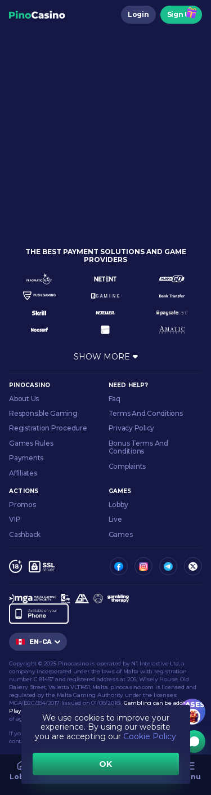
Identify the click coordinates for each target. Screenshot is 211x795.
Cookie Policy (149, 736)
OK (105, 764)
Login (138, 14)
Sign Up (181, 14)
